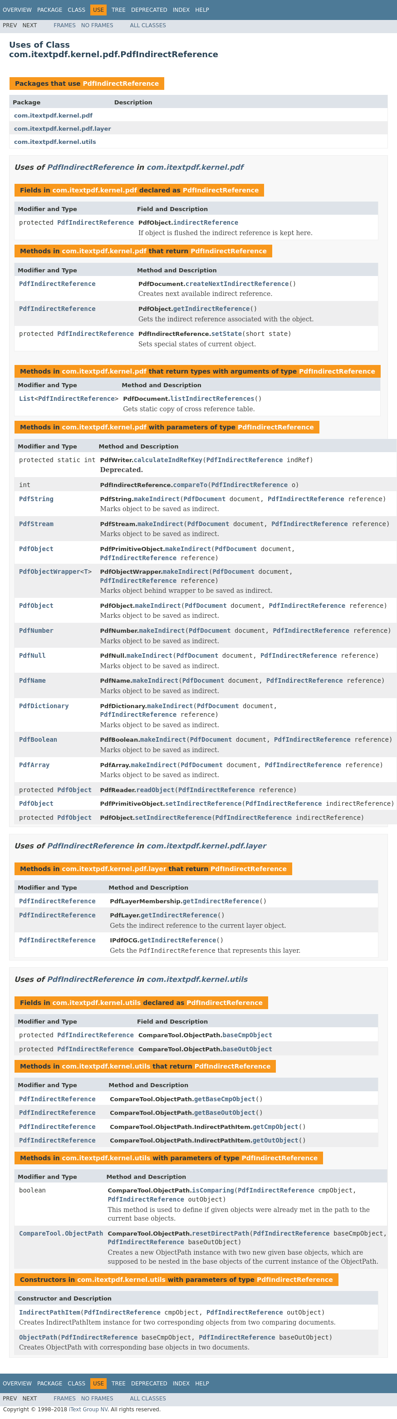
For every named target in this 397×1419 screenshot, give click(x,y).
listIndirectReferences (212, 398)
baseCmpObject (248, 1035)
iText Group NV (88, 1409)
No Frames (97, 25)
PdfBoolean (38, 739)
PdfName (32, 680)
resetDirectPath (220, 1233)
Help (202, 10)
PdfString (36, 499)
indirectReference (205, 222)
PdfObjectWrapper (49, 571)
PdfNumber (36, 630)
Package (49, 10)
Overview (17, 10)
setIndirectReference (203, 803)
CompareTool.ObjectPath (61, 1233)
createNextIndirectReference (237, 283)
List (26, 398)
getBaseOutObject (224, 1112)
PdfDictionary (44, 706)
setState (226, 333)
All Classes (148, 25)
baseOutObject (248, 1049)
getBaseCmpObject (224, 1099)
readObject (155, 789)
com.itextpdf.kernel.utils (55, 141)
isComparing (213, 1190)
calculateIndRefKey (168, 459)
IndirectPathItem (49, 1312)
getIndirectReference (211, 308)
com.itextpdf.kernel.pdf (53, 115)
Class (76, 10)
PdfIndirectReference (121, 83)
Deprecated (149, 10)
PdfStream (36, 523)
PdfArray (34, 765)
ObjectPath (38, 1337)
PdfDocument (205, 499)
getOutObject (276, 1140)
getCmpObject (276, 1126)
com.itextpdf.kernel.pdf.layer (62, 128)
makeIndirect (157, 499)
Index (181, 10)
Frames (65, 25)
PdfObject (36, 548)
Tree (119, 10)
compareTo (190, 484)
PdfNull (32, 655)
